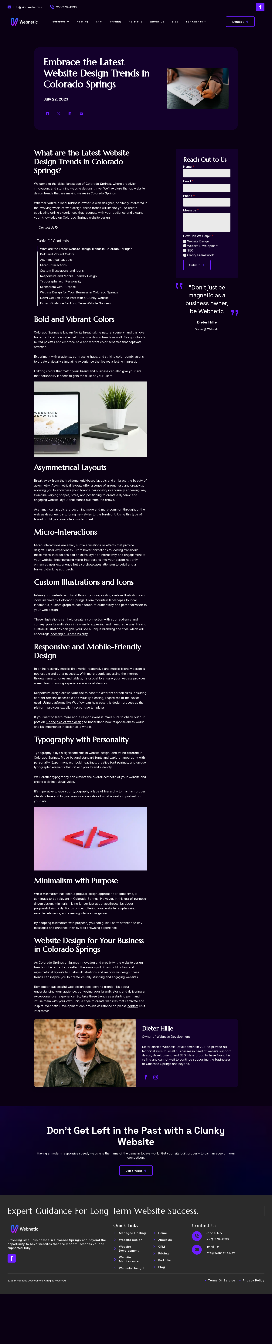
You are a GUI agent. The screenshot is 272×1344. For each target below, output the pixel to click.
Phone (189, 195)
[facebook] (260, 7)
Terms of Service (221, 1280)
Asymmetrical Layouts (56, 260)
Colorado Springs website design (86, 217)
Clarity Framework (200, 255)
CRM (99, 21)
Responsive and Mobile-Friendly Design (68, 276)
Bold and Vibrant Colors (57, 254)
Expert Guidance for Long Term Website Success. (76, 303)
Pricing (115, 21)
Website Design (198, 241)
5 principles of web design (64, 722)
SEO (190, 250)
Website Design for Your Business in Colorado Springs (79, 292)
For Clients (194, 21)
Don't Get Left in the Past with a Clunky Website (74, 298)
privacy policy (253, 1280)
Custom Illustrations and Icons (62, 270)
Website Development (202, 246)
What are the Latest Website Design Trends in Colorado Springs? (86, 249)
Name (188, 166)
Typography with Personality (60, 281)
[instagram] (155, 1077)
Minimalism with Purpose (58, 287)
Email (188, 181)
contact (133, 1006)
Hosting (82, 21)
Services (59, 21)
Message (191, 210)
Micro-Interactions (53, 265)
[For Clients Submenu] (206, 21)
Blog (175, 21)
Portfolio (136, 21)
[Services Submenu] (69, 21)
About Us (157, 21)
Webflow (78, 702)
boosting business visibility (69, 634)
